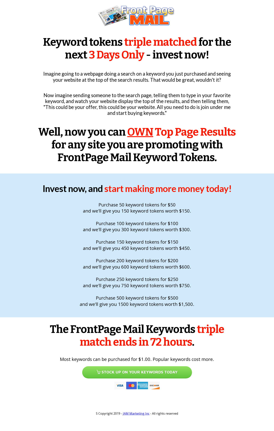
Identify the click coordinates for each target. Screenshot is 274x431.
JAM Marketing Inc (135, 413)
